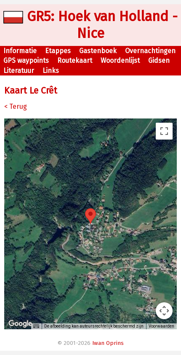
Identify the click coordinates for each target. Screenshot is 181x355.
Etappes (58, 51)
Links (51, 71)
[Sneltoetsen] (36, 326)
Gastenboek (98, 51)
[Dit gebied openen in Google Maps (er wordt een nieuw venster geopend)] (20, 323)
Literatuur (18, 71)
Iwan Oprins (108, 343)
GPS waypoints (26, 60)
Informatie (20, 51)
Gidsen (159, 60)
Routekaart (74, 60)
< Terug (15, 106)
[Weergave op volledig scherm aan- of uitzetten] (164, 131)
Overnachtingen (150, 51)
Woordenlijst (120, 60)
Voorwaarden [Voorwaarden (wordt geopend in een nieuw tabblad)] (161, 326)
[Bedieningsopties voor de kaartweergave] (164, 310)
